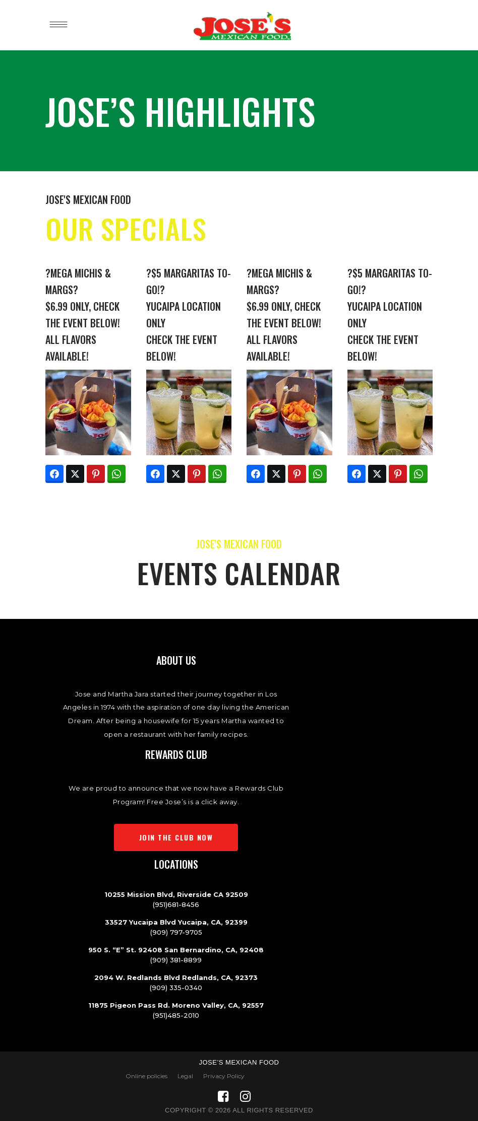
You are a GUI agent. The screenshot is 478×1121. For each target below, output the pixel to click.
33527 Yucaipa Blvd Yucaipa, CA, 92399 (176, 922)
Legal (185, 1076)
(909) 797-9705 (176, 932)
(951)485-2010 (176, 1015)
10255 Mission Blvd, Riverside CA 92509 (176, 894)
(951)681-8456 (176, 904)
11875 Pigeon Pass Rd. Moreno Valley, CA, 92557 (176, 1005)
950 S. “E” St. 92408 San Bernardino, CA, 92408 (176, 950)
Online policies (146, 1076)
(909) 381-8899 (176, 960)
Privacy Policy (224, 1076)
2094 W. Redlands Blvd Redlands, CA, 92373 (176, 977)
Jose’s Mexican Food (239, 1062)
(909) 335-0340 (176, 988)
